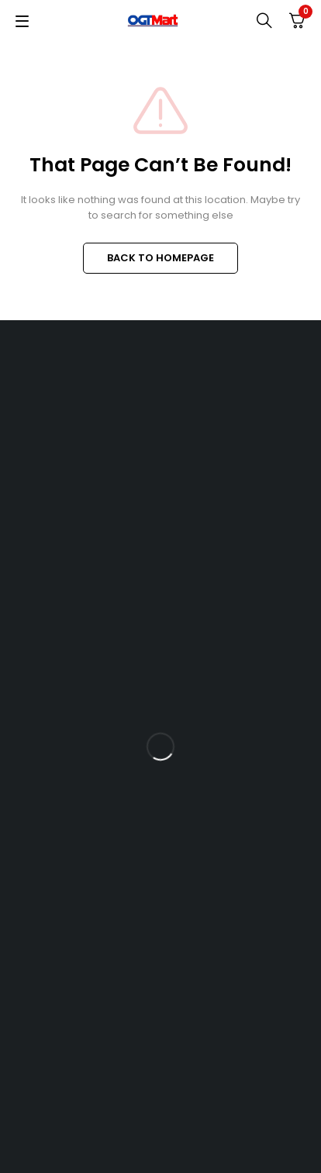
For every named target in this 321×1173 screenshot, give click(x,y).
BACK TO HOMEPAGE (160, 257)
